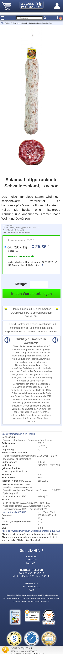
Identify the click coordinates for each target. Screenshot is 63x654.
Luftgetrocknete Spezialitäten (40, 23)
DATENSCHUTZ (31, 586)
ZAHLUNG (31, 559)
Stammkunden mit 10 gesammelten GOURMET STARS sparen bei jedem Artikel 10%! (31, 313)
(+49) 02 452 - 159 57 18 (31, 573)
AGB (31, 589)
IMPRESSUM (31, 583)
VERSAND (31, 556)
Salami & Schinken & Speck (16, 23)
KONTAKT (31, 562)
